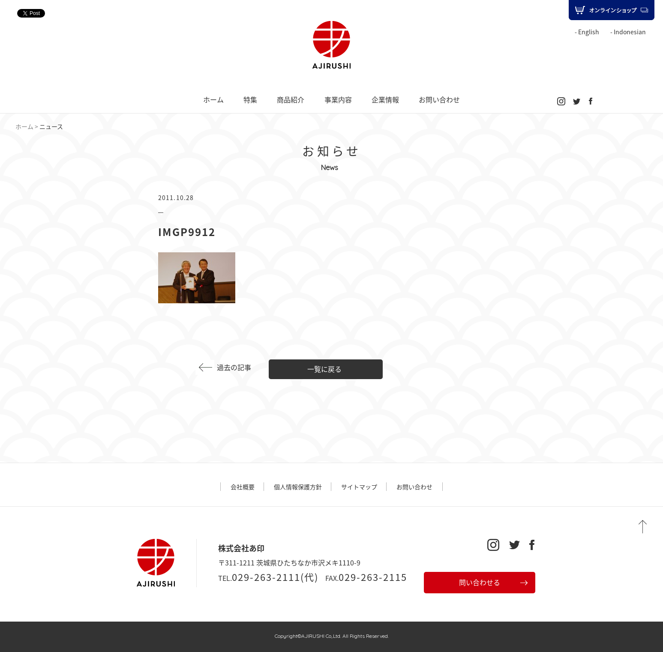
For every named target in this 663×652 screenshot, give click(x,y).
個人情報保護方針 (298, 486)
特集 (250, 99)
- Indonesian (628, 31)
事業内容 (338, 99)
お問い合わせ (439, 99)
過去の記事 (234, 367)
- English (587, 31)
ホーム (213, 99)
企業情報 (385, 99)
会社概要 (243, 486)
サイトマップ (359, 486)
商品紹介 (290, 99)
